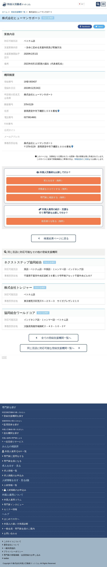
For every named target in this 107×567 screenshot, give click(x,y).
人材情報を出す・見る (15, 480)
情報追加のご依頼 (81, 159)
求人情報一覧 (10, 471)
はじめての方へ (11, 519)
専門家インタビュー (14, 504)
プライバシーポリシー (13, 551)
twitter (6, 558)
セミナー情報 (10, 509)
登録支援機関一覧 (18, 12)
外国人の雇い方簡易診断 (16, 524)
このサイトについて (12, 541)
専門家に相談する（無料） (53, 197)
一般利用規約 (9, 548)
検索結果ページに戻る (53, 238)
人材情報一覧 (10, 485)
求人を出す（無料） (53, 180)
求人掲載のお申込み (14, 475)
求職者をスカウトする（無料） (53, 189)
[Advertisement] (53, 380)
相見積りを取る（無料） (53, 221)
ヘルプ (5, 514)
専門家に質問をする (14, 456)
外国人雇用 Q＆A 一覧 (16, 451)
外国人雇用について (12, 495)
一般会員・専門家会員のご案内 (19, 529)
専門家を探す (9, 407)
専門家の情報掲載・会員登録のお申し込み (22, 555)
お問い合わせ (10, 533)
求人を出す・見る (11, 466)
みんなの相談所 (10, 446)
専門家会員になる (13, 461)
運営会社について (11, 545)
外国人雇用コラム (13, 500)
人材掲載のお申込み (15, 490)
